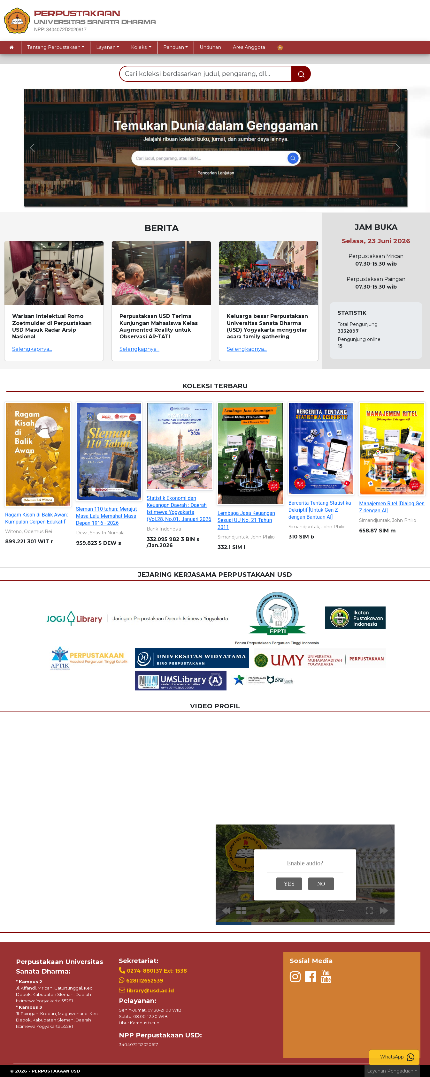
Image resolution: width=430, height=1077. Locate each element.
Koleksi (139, 47)
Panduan (173, 47)
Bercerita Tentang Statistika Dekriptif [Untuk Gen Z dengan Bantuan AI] (319, 510)
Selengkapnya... (32, 349)
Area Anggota (249, 47)
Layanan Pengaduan (390, 1071)
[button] (32, 147)
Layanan (106, 47)
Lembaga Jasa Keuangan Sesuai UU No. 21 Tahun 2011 (246, 520)
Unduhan (210, 47)
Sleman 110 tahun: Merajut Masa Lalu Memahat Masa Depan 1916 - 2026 (106, 516)
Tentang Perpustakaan (54, 47)
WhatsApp (397, 1057)
